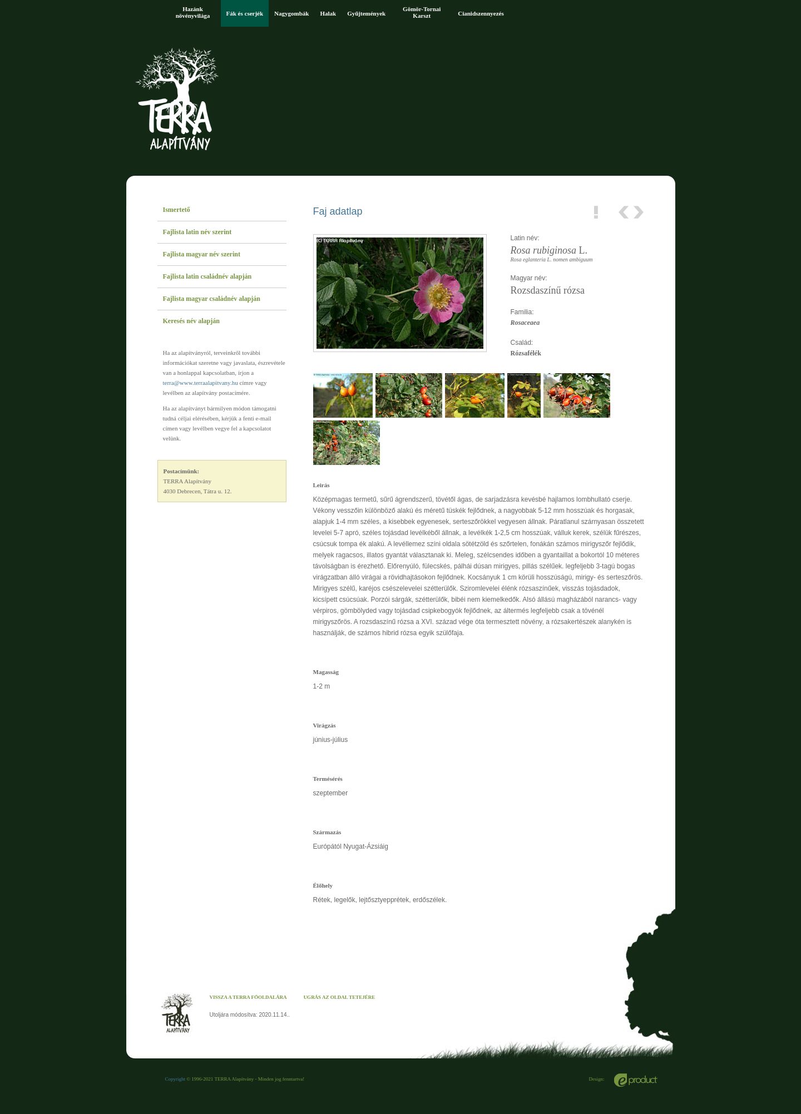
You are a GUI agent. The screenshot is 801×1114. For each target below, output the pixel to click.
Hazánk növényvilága (193, 12)
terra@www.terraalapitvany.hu (200, 382)
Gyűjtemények (366, 13)
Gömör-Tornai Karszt (422, 12)
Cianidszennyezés (481, 13)
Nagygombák (291, 13)
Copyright (175, 1079)
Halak (328, 13)
